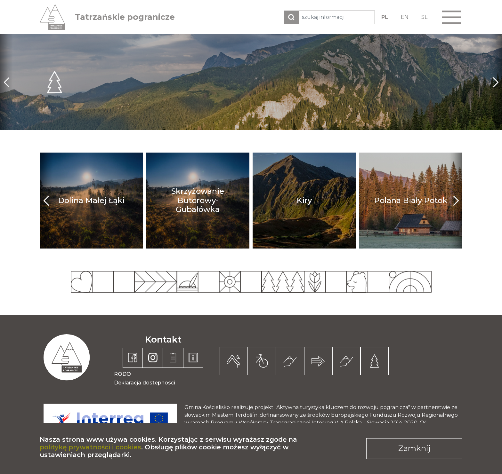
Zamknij (414, 448)
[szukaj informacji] (336, 17)
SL (424, 17)
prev (6, 82)
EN (405, 17)
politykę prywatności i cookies (90, 447)
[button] (451, 17)
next (495, 82)
